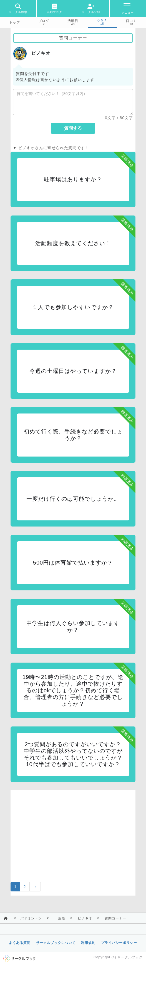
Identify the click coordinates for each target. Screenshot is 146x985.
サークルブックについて (56, 943)
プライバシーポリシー (119, 943)
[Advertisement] (73, 829)
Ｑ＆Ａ (102, 20)
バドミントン (31, 918)
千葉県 (59, 918)
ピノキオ (85, 918)
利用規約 (88, 943)
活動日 (72, 21)
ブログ (43, 21)
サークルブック (130, 957)
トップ (14, 22)
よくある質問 (20, 943)
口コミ (131, 21)
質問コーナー (115, 918)
